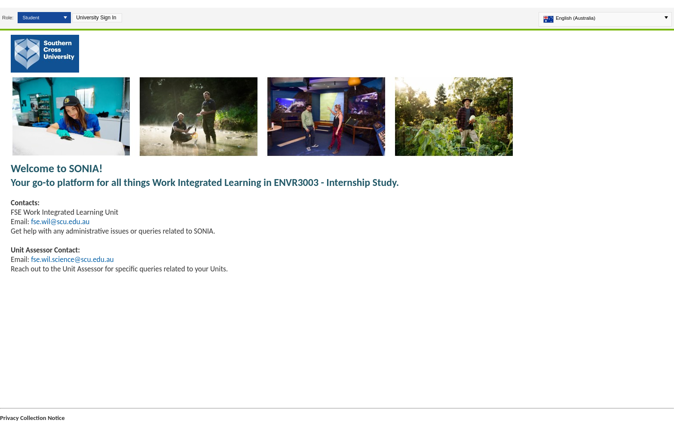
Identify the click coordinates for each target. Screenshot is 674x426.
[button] (65, 17)
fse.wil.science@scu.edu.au (72, 259)
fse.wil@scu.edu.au (60, 221)
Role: (7, 17)
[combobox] (41, 17)
